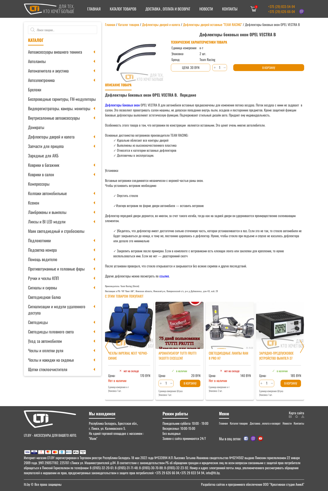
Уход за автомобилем (45, 341)
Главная (94, 9)
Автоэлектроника (41, 80)
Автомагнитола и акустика (48, 70)
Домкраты (36, 127)
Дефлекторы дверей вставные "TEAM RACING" (212, 24)
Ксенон (33, 203)
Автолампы (37, 61)
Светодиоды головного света (51, 331)
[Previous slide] (107, 346)
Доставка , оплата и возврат (167, 9)
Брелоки (34, 89)
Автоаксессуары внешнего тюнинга (55, 52)
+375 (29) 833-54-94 (281, 6)
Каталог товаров (123, 9)
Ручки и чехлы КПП (43, 278)
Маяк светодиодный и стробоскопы (56, 231)
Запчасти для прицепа (46, 146)
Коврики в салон (41, 174)
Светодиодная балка (44, 297)
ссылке (164, 276)
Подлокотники (39, 240)
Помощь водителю (42, 259)
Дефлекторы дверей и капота (51, 136)
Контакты (229, 9)
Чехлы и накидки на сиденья (51, 360)
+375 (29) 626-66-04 (281, 11)
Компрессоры (38, 184)
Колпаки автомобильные (47, 193)
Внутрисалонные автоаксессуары (54, 118)
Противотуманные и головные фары (56, 269)
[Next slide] (302, 346)
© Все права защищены (43, 484)
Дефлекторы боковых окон (122, 105)
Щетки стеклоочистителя (47, 369)
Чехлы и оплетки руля (45, 350)
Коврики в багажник (43, 165)
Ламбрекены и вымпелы (47, 212)
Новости (206, 9)
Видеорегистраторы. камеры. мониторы (59, 108)
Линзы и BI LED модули (46, 221)
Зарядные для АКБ (43, 155)
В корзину (268, 67)
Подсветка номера (42, 250)
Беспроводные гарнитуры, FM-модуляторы (62, 99)
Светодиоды (38, 322)
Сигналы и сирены (42, 287)
